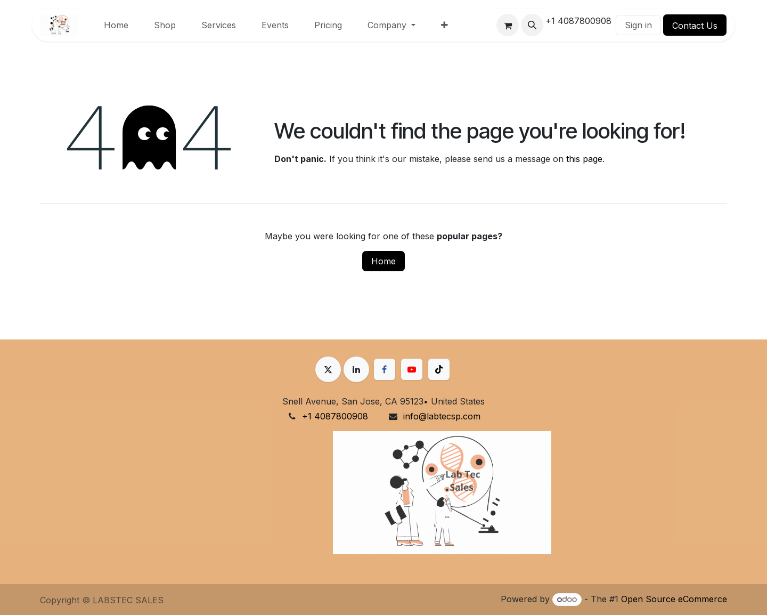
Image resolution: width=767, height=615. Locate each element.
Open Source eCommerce (674, 599)
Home (383, 261)
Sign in (638, 25)
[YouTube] (411, 369)
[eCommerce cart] (507, 25)
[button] (532, 25)
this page (584, 158)
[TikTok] (439, 369)
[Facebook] (384, 369)
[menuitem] (116, 25)
